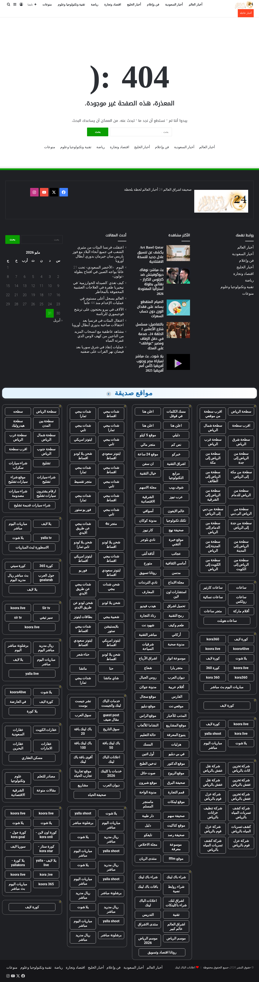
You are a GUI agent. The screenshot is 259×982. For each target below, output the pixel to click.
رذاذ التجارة (148, 616)
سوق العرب (83, 715)
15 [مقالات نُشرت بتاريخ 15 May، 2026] (8, 286)
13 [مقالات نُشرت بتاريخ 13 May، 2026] (25, 286)
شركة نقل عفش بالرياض (213, 768)
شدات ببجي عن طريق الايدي (83, 528)
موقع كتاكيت (176, 825)
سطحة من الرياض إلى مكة (213, 458)
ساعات (241, 588)
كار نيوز (148, 530)
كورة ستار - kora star (46, 848)
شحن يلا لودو (111, 603)
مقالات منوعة (46, 790)
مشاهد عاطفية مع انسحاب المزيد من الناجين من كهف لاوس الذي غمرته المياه (99, 335)
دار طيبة (148, 816)
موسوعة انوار (176, 658)
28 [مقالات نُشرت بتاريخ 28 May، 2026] (16, 304)
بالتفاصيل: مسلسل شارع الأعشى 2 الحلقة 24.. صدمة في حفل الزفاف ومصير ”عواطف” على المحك (149, 336)
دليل (148, 825)
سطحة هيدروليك (18, 423)
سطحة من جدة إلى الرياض (241, 525)
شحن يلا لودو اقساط (83, 456)
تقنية (176, 915)
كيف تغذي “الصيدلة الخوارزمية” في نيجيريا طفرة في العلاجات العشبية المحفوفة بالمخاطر (98, 287)
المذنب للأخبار (176, 716)
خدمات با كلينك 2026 (111, 773)
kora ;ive (46, 875)
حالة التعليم (148, 735)
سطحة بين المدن (46, 423)
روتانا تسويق (147, 573)
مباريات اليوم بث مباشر (227, 687)
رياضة (94, 4)
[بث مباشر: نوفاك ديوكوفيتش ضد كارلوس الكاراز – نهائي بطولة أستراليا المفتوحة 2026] (178, 276)
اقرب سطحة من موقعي (213, 413)
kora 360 (213, 677)
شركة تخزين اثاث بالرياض (241, 768)
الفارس (176, 697)
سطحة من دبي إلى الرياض (213, 511)
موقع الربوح (176, 773)
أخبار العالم (195, 4)
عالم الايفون (176, 511)
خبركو (176, 454)
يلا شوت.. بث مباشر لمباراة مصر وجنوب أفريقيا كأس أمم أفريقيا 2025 (149, 363)
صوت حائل (148, 773)
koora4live (241, 649)
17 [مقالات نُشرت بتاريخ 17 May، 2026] (50, 295)
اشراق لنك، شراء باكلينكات (176, 903)
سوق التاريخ (111, 729)
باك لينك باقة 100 (83, 745)
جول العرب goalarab (46, 577)
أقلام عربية (176, 687)
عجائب (176, 554)
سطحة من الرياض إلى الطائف (213, 476)
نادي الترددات (147, 582)
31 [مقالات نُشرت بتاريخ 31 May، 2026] (50, 313)
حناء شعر (83, 654)
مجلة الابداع (176, 582)
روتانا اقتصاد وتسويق (162, 952)
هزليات (176, 744)
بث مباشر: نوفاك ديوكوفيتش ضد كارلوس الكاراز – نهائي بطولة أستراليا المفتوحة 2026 (150, 282)
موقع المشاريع (176, 725)
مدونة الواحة (148, 792)
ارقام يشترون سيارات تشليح (46, 493)
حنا (111, 669)
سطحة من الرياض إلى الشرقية (213, 495)
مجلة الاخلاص (147, 845)
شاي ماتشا (111, 678)
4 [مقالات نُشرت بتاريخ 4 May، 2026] (41, 277)
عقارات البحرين (18, 746)
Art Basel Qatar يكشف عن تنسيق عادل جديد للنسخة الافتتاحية (150, 254)
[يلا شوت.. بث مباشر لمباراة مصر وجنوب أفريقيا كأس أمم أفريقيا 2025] (178, 362)
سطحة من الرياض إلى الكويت (241, 564)
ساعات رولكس (241, 599)
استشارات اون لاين (176, 594)
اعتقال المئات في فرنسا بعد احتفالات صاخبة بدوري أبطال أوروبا (98, 322)
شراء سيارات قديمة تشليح (32, 505)
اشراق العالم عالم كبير (176, 926)
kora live (241, 734)
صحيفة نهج (176, 530)
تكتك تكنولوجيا (176, 521)
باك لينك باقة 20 (83, 731)
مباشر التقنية (148, 635)
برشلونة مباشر (83, 823)
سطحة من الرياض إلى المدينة (241, 546)
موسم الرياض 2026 (148, 940)
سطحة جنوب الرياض (46, 451)
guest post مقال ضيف (111, 717)
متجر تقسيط (83, 482)
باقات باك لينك (148, 887)
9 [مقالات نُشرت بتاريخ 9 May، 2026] (58, 286)
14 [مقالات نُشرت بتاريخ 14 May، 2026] (16, 286)
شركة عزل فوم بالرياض (212, 796)
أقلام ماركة (241, 611)
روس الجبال (147, 677)
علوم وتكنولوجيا (18, 778)
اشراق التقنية (176, 464)
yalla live (32, 674)
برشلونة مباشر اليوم (18, 648)
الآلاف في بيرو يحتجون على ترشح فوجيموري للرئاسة (99, 311)
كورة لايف (241, 639)
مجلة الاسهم (147, 487)
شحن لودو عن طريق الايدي (83, 605)
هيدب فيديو (148, 606)
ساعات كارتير (212, 588)
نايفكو (148, 835)
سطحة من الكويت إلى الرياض (213, 564)
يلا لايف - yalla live (46, 862)
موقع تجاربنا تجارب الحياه (83, 773)
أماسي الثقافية (176, 563)
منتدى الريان (148, 859)
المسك (148, 744)
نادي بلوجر (148, 540)
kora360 (213, 639)
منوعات (47, 4)
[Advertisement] (129, 31)
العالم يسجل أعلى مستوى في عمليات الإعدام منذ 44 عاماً (102, 300)
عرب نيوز (176, 497)
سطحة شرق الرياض (241, 442)
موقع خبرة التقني (176, 542)
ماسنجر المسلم (147, 804)
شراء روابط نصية (176, 889)
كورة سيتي (18, 566)
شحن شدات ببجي (111, 586)
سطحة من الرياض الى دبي (241, 511)
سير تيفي (46, 617)
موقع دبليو (147, 706)
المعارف (148, 592)
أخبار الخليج (134, 4)
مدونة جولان (147, 687)
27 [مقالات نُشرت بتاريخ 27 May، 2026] (25, 304)
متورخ (148, 563)
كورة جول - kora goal (18, 834)
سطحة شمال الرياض (213, 427)
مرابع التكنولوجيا (176, 475)
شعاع (148, 668)
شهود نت (148, 625)
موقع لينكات (176, 802)
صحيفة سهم (176, 816)
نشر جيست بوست (83, 703)
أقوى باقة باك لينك (82, 759)
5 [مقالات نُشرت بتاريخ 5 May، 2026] (33, 277)
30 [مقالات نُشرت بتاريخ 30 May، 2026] (58, 313)
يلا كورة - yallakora (18, 862)
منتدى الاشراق (148, 924)
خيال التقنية (148, 473)
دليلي (176, 435)
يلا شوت (241, 658)
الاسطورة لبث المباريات (32, 547)
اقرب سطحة (241, 425)
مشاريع (83, 785)
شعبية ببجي (111, 617)
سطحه (18, 411)
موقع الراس (147, 716)
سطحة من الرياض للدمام (241, 493)
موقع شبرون (148, 783)
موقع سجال (148, 697)
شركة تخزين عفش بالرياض (241, 782)
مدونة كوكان (148, 521)
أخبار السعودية (174, 4)
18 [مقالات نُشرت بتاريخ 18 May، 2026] (41, 295)
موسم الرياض (176, 938)
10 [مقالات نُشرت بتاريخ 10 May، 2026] (50, 286)
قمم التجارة (176, 792)
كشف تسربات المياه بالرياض (241, 829)
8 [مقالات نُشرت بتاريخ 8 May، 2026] (8, 277)
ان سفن (147, 464)
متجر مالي (148, 445)
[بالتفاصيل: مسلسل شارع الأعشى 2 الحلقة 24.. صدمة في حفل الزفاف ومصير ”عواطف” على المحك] (178, 330)
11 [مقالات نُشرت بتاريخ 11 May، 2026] (41, 286)
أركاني (176, 635)
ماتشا (83, 669)
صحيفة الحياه (97, 795)
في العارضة (18, 702)
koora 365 (46, 884)
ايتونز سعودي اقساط (111, 456)
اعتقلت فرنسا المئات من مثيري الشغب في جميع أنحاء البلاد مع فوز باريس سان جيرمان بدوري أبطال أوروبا (98, 254)
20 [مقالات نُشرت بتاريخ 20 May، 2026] (25, 295)
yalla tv (46, 538)
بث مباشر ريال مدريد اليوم (18, 577)
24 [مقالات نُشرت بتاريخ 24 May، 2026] (50, 304)
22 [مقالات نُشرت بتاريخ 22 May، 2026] (8, 295)
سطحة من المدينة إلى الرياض (213, 546)
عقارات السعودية (18, 732)
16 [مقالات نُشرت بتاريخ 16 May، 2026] (58, 295)
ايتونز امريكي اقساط (83, 558)
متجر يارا (176, 668)
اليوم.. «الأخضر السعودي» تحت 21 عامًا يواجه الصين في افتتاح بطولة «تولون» (98, 271)
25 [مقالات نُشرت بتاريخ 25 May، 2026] (41, 304)
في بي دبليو (176, 754)
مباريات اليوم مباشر (213, 745)
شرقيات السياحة (148, 646)
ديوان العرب (176, 677)
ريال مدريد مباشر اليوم (46, 648)
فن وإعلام (153, 4)
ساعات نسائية (213, 597)
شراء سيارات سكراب (18, 465)
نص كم (176, 445)
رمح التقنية (176, 616)
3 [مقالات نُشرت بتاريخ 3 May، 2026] (50, 277)
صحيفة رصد (176, 835)
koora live (213, 649)
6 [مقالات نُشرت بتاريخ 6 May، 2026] (25, 277)
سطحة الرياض (241, 411)
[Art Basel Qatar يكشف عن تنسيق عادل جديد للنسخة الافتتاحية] (178, 253)
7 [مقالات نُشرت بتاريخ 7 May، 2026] (16, 277)
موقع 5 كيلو (148, 435)
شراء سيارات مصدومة (18, 493)
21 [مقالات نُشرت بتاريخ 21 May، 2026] (16, 295)
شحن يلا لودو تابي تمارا (83, 544)
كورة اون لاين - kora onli (46, 834)
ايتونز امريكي (83, 440)
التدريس (148, 915)
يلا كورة (32, 711)
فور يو (83, 570)
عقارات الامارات (46, 746)
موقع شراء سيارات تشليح (18, 479)
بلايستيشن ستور (111, 628)
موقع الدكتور (176, 764)
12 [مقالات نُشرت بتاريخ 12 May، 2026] (33, 286)
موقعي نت (176, 706)
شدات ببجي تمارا (83, 413)
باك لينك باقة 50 (111, 745)
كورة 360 (213, 668)
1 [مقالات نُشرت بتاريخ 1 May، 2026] (8, 268)
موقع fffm (176, 859)
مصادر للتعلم (46, 776)
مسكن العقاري (32, 758)
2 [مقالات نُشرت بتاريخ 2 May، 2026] (58, 277)
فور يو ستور (83, 510)
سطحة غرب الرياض (212, 442)
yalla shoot (212, 734)
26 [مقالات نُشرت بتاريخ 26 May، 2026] (33, 304)
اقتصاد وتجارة (112, 4)
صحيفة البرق (176, 783)
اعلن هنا (147, 411)
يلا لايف (46, 524)
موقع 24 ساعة (148, 454)
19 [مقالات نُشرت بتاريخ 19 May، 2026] (33, 295)
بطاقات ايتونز (83, 617)
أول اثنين (148, 754)
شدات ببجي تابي (83, 427)
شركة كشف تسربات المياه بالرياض (241, 812)
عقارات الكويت (46, 730)
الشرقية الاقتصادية (148, 499)
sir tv (18, 617)
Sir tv (46, 608)
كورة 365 (46, 566)
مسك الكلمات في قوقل (176, 413)
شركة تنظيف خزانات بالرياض (213, 812)
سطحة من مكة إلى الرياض (241, 474)
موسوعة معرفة (176, 847)
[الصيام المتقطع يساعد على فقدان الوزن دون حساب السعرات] (178, 307)
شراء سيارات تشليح (46, 479)
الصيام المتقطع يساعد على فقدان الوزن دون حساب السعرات (150, 308)
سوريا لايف (18, 846)
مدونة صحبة (176, 644)
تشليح (46, 463)
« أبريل (58, 320)
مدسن (176, 573)
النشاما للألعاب (147, 725)
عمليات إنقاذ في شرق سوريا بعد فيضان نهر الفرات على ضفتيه (100, 349)
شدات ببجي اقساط (111, 413)
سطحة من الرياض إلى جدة (241, 458)
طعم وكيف (176, 625)
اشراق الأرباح (148, 658)
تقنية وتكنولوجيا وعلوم (71, 4)
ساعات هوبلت (227, 621)
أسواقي (148, 511)
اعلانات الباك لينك (148, 903)
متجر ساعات (213, 611)
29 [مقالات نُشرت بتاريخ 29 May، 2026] (8, 304)
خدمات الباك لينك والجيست (111, 703)
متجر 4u (111, 524)
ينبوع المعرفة (176, 735)
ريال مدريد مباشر (111, 839)
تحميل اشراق (176, 606)
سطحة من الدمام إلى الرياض (213, 527)
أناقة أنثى (148, 554)
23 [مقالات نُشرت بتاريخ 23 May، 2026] (58, 304)
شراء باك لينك (176, 877)
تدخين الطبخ (147, 764)
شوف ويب (176, 487)
